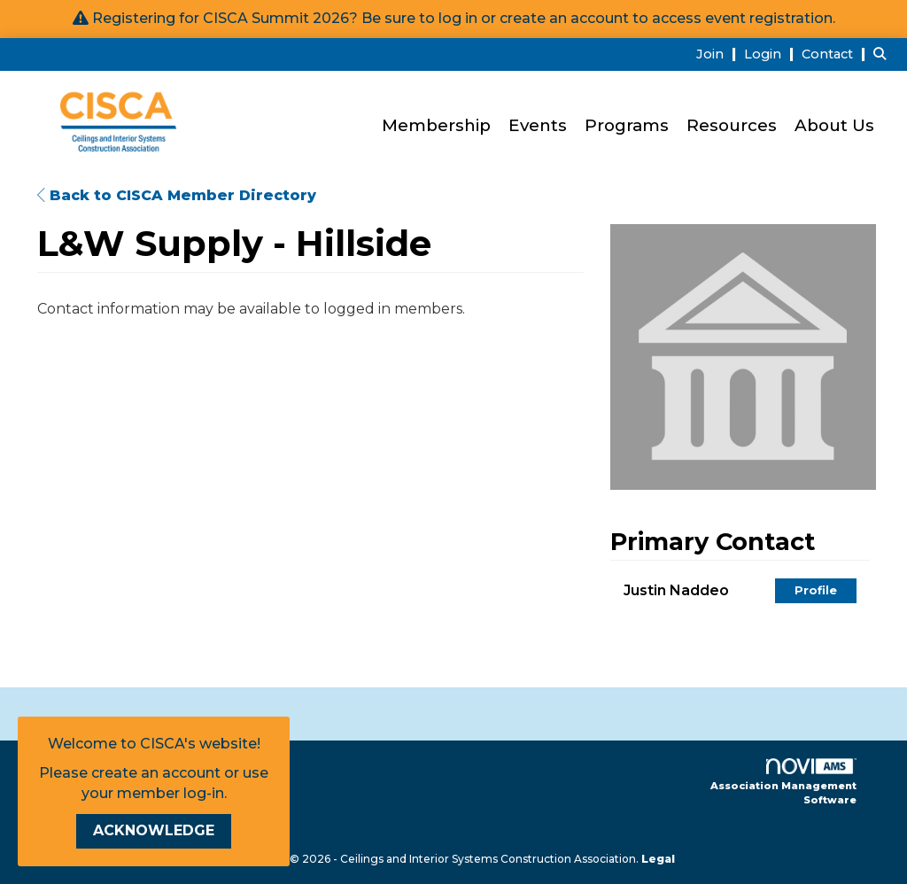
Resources (731, 125)
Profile (816, 590)
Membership (436, 125)
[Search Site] (883, 53)
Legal (658, 858)
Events (537, 125)
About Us (834, 125)
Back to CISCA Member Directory (176, 195)
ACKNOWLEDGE (153, 830)
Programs (627, 125)
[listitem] (718, 53)
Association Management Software (783, 782)
